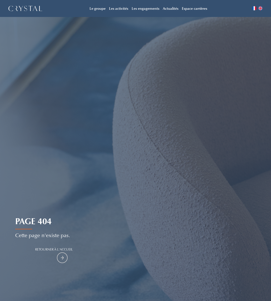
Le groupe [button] (98, 8)
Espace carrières (194, 8)
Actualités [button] (170, 8)
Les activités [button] (118, 8)
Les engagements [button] (145, 8)
